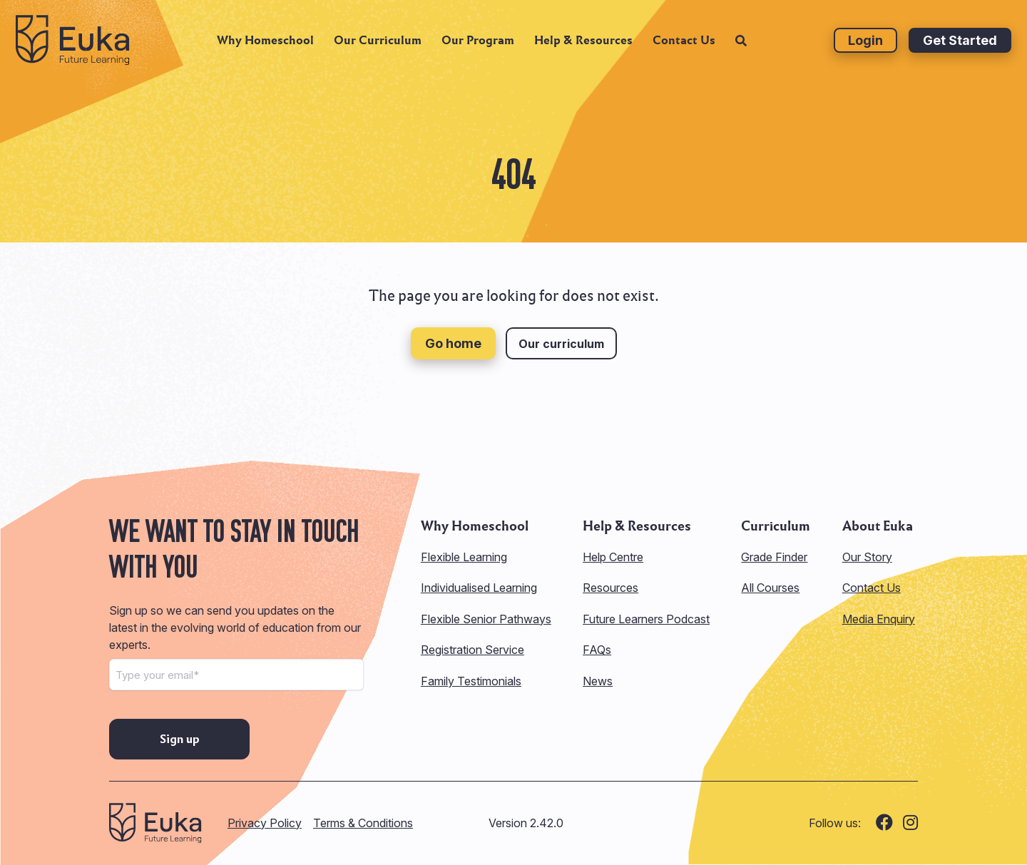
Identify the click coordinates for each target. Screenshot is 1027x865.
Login (865, 46)
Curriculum (775, 526)
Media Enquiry (878, 619)
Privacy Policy (265, 823)
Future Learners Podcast (646, 619)
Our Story (867, 557)
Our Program (477, 47)
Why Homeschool (265, 47)
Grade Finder (774, 557)
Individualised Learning (479, 587)
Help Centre (613, 557)
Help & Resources (583, 47)
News (598, 681)
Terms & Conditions (363, 823)
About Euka (877, 526)
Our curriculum (561, 344)
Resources (610, 587)
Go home (453, 343)
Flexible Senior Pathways (486, 619)
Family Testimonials (471, 681)
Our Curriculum (377, 47)
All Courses (770, 587)
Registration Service (472, 650)
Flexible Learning (464, 557)
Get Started (960, 46)
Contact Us (684, 47)
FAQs (597, 650)
